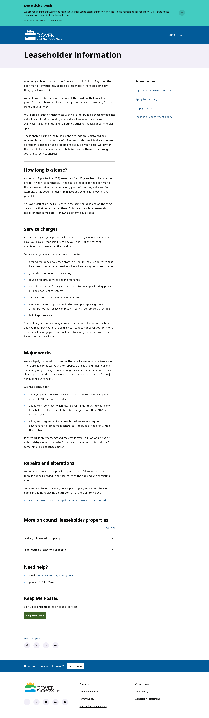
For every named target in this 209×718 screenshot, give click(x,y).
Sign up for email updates (93, 706)
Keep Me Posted (35, 615)
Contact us (85, 684)
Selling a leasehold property (69, 538)
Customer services (89, 691)
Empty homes (143, 108)
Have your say (87, 698)
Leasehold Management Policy (153, 117)
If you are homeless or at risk (153, 90)
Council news (142, 684)
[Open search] (181, 35)
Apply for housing (146, 99)
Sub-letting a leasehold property (69, 549)
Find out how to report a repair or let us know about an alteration (69, 500)
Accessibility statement (147, 698)
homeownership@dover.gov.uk (55, 575)
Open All (110, 527)
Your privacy (141, 691)
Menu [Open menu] (170, 34)
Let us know (75, 665)
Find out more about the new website (43, 20)
